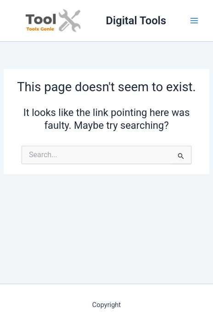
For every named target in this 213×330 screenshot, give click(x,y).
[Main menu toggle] (194, 20)
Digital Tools (136, 20)
